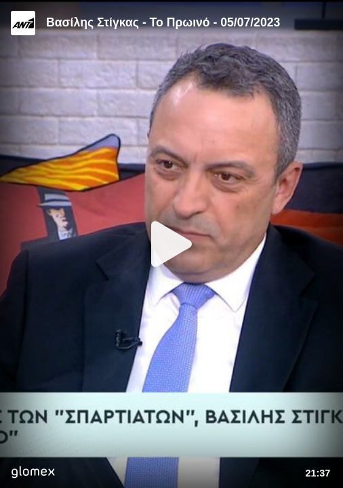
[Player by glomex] (33, 473)
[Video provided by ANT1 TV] (23, 23)
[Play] (171, 244)
